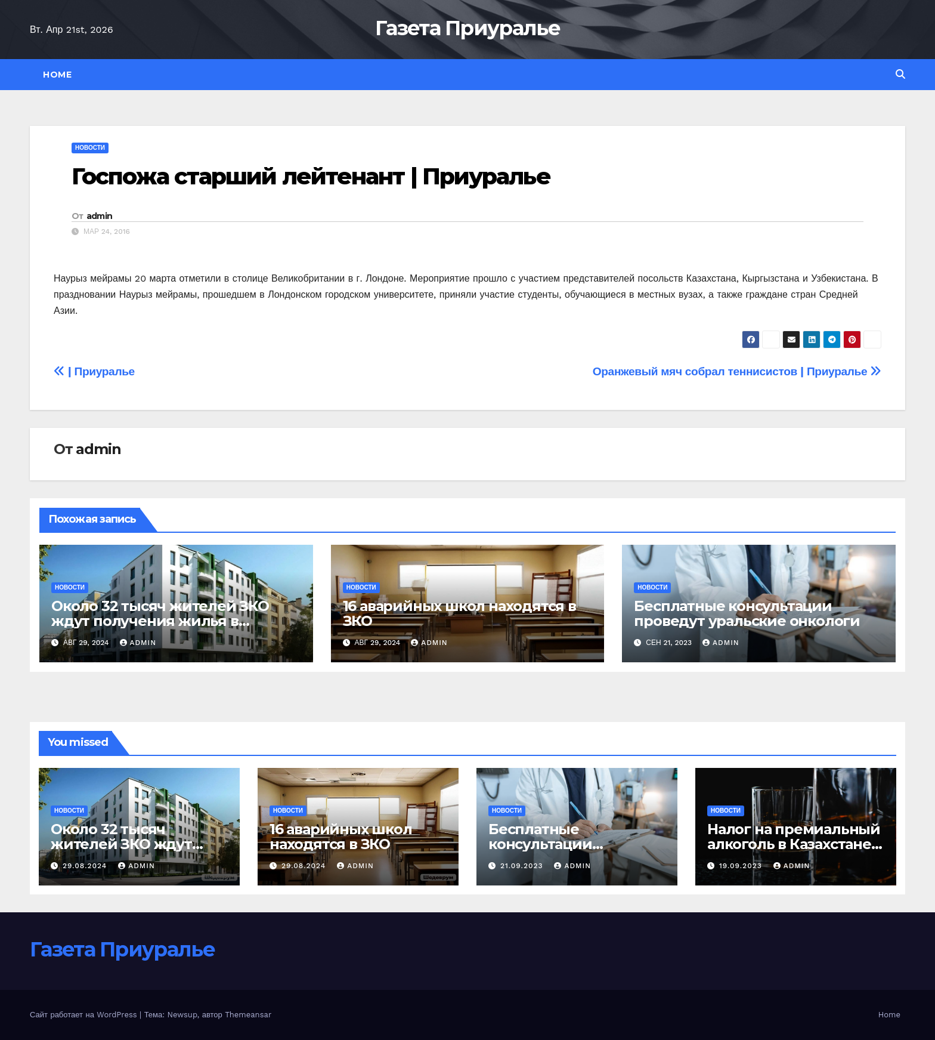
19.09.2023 (742, 866)
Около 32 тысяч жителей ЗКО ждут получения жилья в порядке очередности (160, 620)
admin (99, 216)
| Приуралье (94, 371)
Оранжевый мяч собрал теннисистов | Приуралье (737, 371)
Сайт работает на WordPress (85, 1014)
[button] (900, 74)
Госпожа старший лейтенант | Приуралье (311, 176)
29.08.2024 (86, 866)
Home (57, 74)
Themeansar (248, 1014)
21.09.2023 (523, 866)
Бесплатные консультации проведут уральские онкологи (747, 613)
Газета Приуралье (467, 28)
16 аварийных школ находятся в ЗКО (459, 613)
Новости (90, 147)
